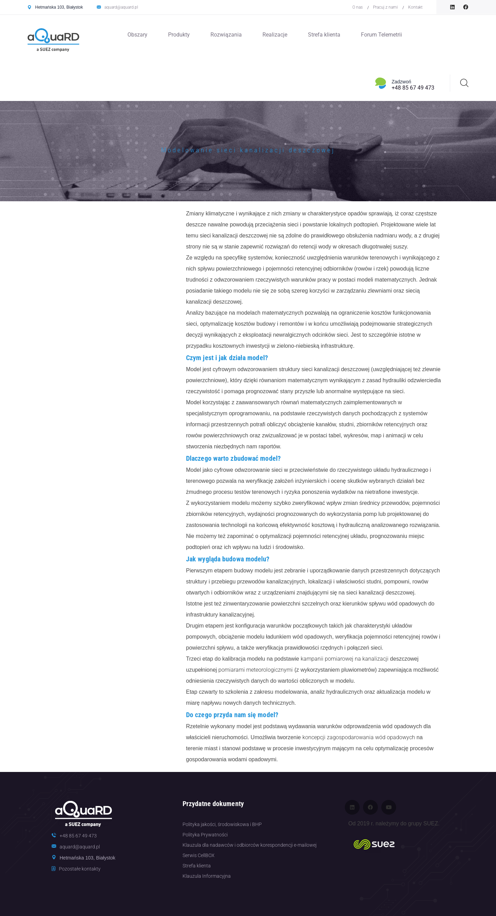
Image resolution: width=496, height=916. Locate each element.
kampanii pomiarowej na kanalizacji (345, 658)
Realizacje (274, 34)
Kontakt (415, 7)
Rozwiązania (226, 34)
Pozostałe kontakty (80, 869)
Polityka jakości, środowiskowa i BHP (222, 824)
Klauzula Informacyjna (207, 876)
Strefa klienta (324, 34)
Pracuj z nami (385, 7)
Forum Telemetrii (381, 34)
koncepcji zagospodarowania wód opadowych (358, 737)
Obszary (137, 34)
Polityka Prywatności (205, 834)
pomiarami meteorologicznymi (255, 669)
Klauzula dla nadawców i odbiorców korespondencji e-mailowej (250, 845)
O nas (357, 7)
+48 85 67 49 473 (413, 87)
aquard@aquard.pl (121, 7)
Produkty (179, 34)
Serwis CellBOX (199, 855)
